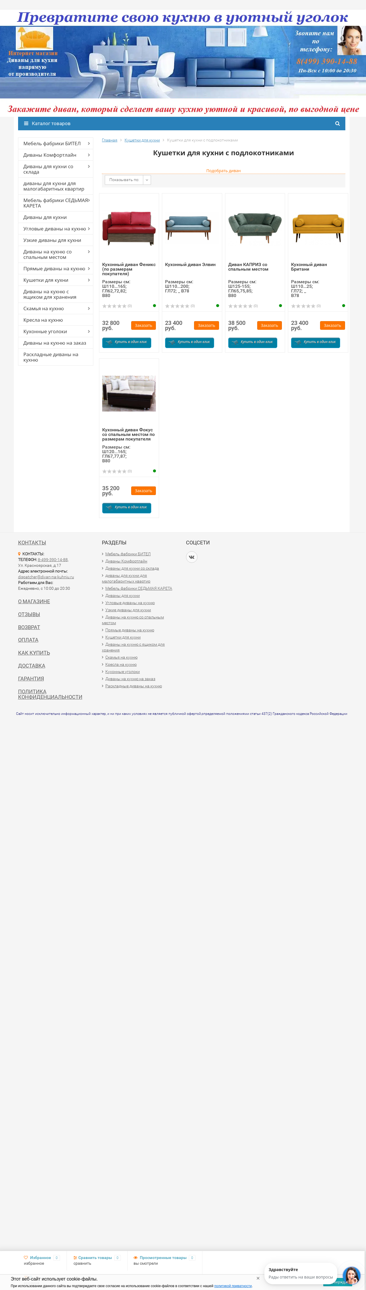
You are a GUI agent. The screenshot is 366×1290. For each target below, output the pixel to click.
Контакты (32, 543)
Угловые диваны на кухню (55, 228)
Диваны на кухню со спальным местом (48, 254)
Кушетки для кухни (46, 280)
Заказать (143, 325)
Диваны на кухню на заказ (55, 343)
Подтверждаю (338, 1282)
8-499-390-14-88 (53, 559)
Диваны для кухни (45, 217)
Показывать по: (124, 179)
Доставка (31, 666)
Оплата (28, 640)
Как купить (34, 653)
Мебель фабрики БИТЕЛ (52, 143)
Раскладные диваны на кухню (51, 357)
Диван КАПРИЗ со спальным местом (248, 267)
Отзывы (29, 614)
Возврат (29, 627)
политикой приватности (233, 1286)
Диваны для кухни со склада (48, 169)
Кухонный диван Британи (309, 267)
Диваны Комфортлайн (50, 155)
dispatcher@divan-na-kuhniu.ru (46, 577)
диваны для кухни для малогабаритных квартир (54, 186)
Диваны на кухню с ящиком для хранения (50, 294)
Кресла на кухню (43, 320)
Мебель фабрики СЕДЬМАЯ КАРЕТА (56, 203)
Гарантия (31, 679)
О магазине (34, 601)
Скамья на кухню (44, 308)
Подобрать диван (223, 170)
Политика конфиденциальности (50, 694)
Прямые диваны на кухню (54, 268)
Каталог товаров (47, 123)
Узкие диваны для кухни (52, 240)
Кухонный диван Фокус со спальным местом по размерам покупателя (128, 434)
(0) (117, 305)
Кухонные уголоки (45, 331)
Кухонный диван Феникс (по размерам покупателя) (129, 269)
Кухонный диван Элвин (190, 264)
